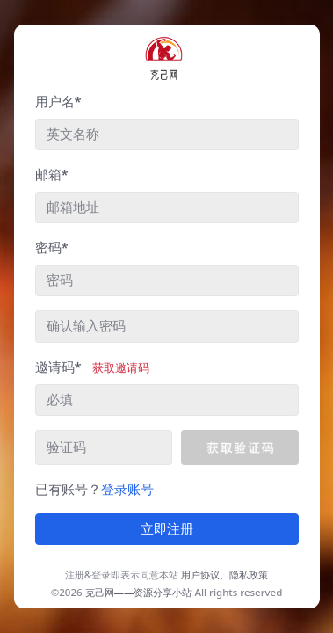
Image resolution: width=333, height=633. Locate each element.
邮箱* (52, 174)
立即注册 (167, 529)
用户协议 (200, 574)
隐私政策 (248, 574)
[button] (239, 447)
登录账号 (127, 489)
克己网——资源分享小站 (138, 592)
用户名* (58, 101)
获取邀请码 (120, 367)
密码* (52, 247)
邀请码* (92, 366)
